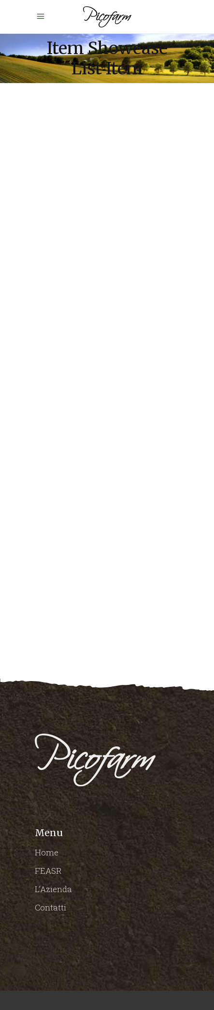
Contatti (50, 907)
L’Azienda (53, 889)
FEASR (48, 870)
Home (46, 852)
